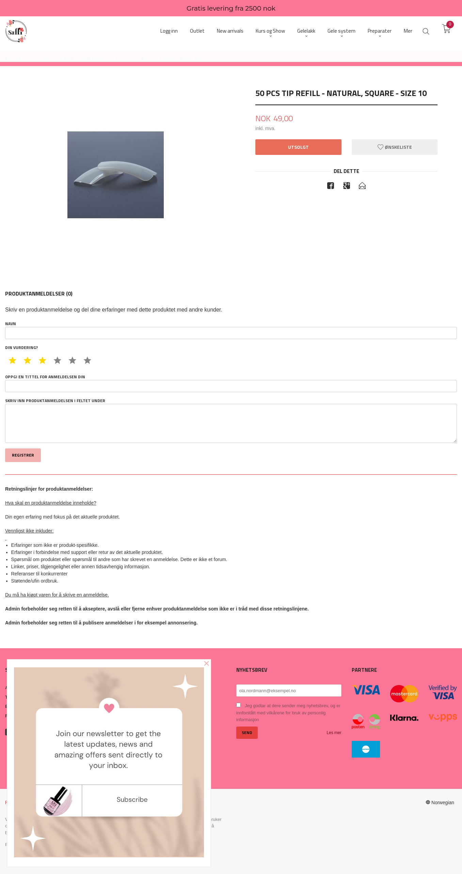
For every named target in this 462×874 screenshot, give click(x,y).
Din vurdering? (21, 348)
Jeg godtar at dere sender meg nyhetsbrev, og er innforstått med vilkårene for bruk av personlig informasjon (288, 712)
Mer (408, 31)
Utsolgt (298, 146)
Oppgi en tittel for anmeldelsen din (231, 383)
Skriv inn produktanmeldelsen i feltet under (231, 420)
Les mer (333, 732)
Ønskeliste (395, 146)
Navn (231, 330)
